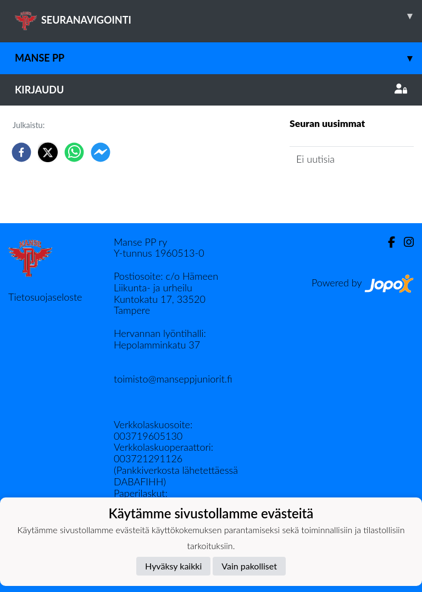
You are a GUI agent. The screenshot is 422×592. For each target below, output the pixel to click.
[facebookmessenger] (100, 152)
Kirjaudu (211, 90)
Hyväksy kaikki (173, 566)
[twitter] (48, 152)
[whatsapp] (74, 152)
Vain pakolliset (249, 566)
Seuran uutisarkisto (338, 190)
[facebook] (21, 152)
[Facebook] (387, 242)
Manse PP (218, 58)
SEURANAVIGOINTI (218, 16)
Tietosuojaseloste (45, 297)
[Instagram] (404, 242)
